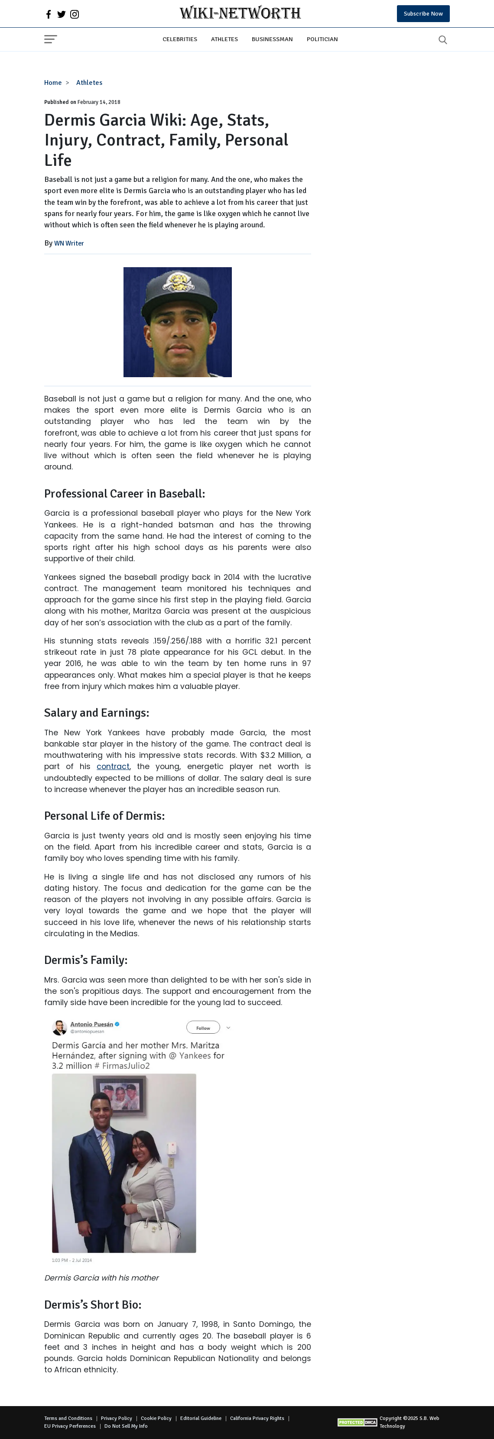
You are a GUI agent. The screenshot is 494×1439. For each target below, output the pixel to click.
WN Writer (69, 243)
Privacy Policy (116, 1418)
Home (53, 82)
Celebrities (179, 39)
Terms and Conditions (68, 1418)
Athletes (224, 39)
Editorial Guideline (200, 1418)
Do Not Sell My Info (126, 1426)
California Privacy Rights (257, 1418)
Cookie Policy (156, 1418)
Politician (322, 39)
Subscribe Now (423, 13)
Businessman (272, 39)
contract (113, 766)
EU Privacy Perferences (70, 1426)
